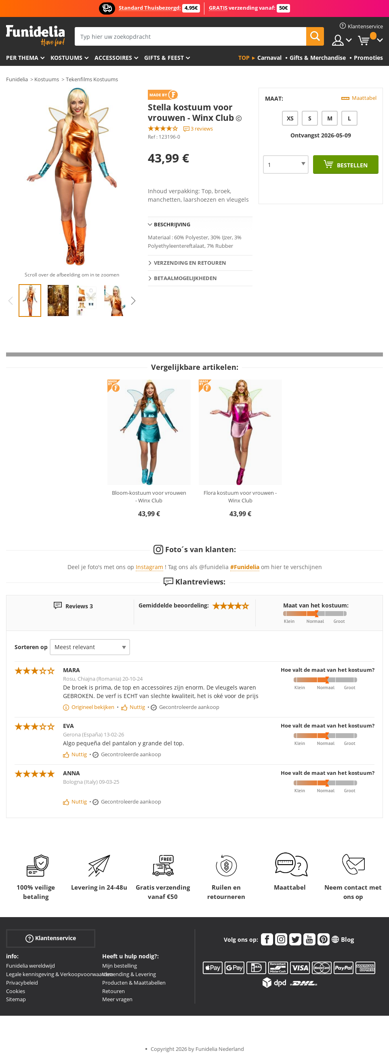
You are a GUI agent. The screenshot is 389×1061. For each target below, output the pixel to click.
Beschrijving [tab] (172, 224)
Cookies (15, 991)
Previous (10, 301)
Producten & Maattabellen (134, 982)
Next (133, 301)
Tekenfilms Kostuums (92, 79)
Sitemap (16, 999)
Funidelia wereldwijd (30, 965)
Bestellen (351, 165)
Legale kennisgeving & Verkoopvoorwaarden (59, 974)
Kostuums (66, 57)
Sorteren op (31, 647)
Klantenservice (50, 938)
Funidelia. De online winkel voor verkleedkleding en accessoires (35, 35)
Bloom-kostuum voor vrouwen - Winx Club (149, 496)
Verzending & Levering (129, 974)
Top (244, 57)
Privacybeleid (22, 982)
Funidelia (17, 79)
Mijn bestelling (119, 965)
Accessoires (113, 57)
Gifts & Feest (164, 57)
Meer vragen (117, 999)
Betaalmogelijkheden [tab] (185, 278)
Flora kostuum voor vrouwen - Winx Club (240, 496)
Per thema (22, 57)
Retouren (113, 991)
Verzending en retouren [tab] (190, 262)
